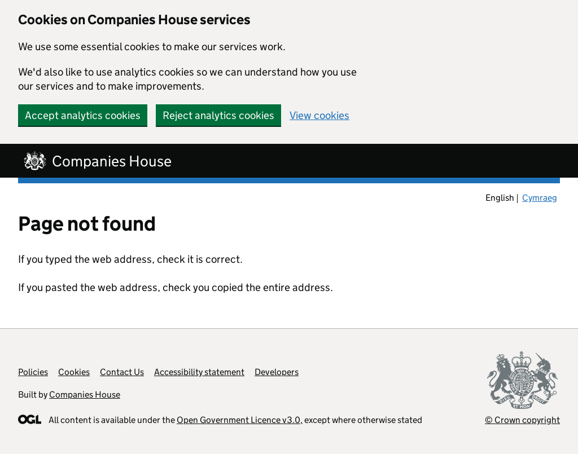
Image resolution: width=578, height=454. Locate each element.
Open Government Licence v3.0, (240, 420)
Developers (277, 372)
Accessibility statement (199, 372)
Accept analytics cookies (83, 115)
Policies (33, 372)
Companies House (84, 394)
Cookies (74, 372)
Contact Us (122, 372)
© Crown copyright (522, 420)
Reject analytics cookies (218, 115)
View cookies (319, 115)
